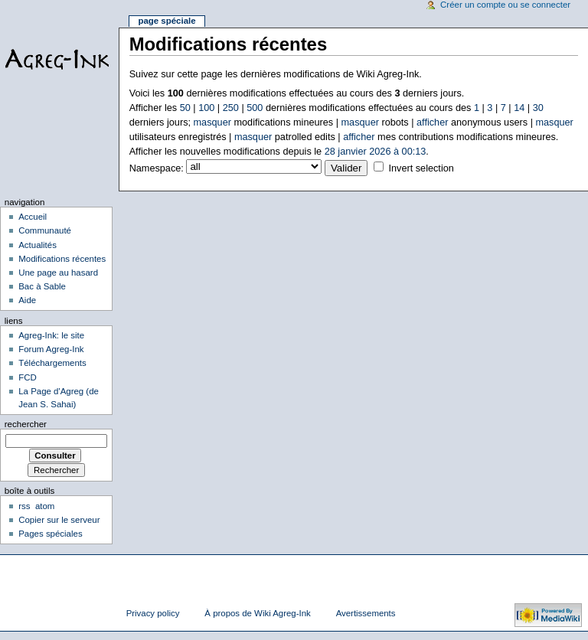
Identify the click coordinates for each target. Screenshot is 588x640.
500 (255, 108)
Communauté (44, 230)
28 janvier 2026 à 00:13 (375, 151)
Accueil (32, 216)
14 (519, 108)
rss (24, 506)
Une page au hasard (58, 272)
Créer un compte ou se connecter (505, 4)
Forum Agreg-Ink (50, 349)
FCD (27, 377)
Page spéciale (166, 20)
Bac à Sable (42, 286)
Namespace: (156, 168)
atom (44, 506)
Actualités (37, 245)
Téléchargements (52, 362)
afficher (432, 122)
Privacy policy (153, 613)
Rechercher (26, 424)
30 (538, 108)
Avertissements (366, 613)
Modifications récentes (62, 258)
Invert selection (420, 168)
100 (206, 108)
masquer (212, 122)
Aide (27, 300)
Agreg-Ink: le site (51, 335)
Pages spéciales (50, 533)
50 (185, 108)
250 (231, 108)
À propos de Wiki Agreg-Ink (257, 613)
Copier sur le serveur (59, 519)
